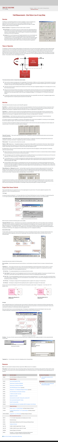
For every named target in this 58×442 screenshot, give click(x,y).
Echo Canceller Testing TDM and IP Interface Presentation (48, 384)
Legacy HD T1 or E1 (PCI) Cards (15, 413)
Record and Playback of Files (15, 381)
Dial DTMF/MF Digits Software (15, 387)
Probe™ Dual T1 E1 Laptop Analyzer (16, 408)
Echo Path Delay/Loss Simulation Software (17, 391)
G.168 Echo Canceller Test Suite (15, 393)
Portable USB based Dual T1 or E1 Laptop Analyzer (19, 410)
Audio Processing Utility (14, 402)
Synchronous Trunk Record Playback (16, 383)
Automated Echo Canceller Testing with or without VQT (20, 397)
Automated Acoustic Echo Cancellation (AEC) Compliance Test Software (23, 404)
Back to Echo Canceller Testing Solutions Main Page (12, 436)
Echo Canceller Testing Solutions (43, 8)
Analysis (35, 8)
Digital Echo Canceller (14, 395)
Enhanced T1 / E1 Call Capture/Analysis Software (19, 389)
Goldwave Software (13, 424)
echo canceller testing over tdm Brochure (47, 378)
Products (31, 8)
